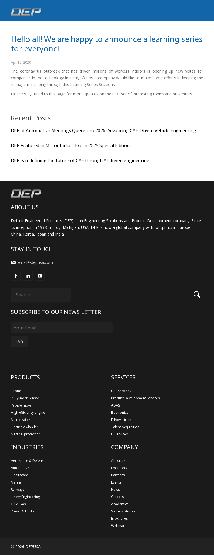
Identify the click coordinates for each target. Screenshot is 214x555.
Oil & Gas (18, 504)
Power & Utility (22, 511)
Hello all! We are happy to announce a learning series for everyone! (107, 44)
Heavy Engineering (25, 496)
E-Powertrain (121, 419)
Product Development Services (135, 398)
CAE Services (121, 390)
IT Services (119, 434)
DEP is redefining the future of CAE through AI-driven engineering (80, 160)
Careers (117, 496)
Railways (17, 489)
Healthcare (19, 475)
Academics (119, 504)
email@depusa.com (35, 262)
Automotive (20, 467)
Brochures (119, 518)
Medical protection (26, 434)
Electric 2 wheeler (24, 427)
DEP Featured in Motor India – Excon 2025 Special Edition (70, 145)
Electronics (119, 412)
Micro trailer (20, 419)
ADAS (115, 405)
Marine (16, 482)
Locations (119, 467)
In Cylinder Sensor (25, 398)
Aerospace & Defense (28, 460)
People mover (22, 405)
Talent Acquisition (125, 427)
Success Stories (123, 511)
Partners (118, 475)
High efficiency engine (28, 412)
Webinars (118, 525)
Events (116, 482)
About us (118, 460)
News (115, 489)
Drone (16, 390)
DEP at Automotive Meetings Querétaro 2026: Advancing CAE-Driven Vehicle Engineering (103, 130)
